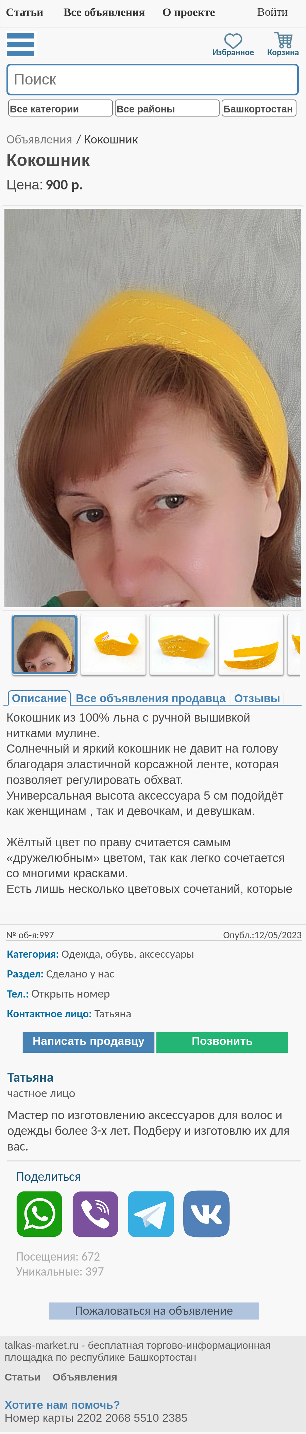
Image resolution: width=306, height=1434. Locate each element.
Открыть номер (70, 993)
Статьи (24, 12)
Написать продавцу (88, 1041)
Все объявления (104, 12)
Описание (39, 698)
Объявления (39, 139)
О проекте (188, 12)
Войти (272, 11)
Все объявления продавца (150, 698)
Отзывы (257, 698)
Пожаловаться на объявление (154, 1310)
